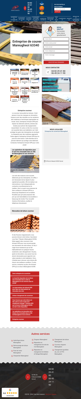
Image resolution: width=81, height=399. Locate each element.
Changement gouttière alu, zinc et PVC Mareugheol (61, 352)
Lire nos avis (10, 395)
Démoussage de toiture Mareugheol (20, 346)
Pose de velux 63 (56, 19)
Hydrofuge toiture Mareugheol (18, 341)
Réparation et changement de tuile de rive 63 (76, 19)
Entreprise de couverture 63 (14, 19)
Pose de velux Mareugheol (17, 352)
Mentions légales (51, 394)
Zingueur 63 (69, 19)
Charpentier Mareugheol (20, 356)
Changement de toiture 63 (21, 19)
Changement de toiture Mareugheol (62, 340)
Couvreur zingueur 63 (28, 19)
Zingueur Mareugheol (40, 339)
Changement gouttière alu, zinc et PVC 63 (35, 19)
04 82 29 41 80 (30, 5)
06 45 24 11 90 (30, 11)
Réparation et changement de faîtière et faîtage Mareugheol (41, 352)
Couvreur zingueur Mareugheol (60, 346)
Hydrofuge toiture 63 (43, 19)
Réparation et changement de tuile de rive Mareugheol (41, 345)
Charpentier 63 (62, 19)
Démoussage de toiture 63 (50, 19)
